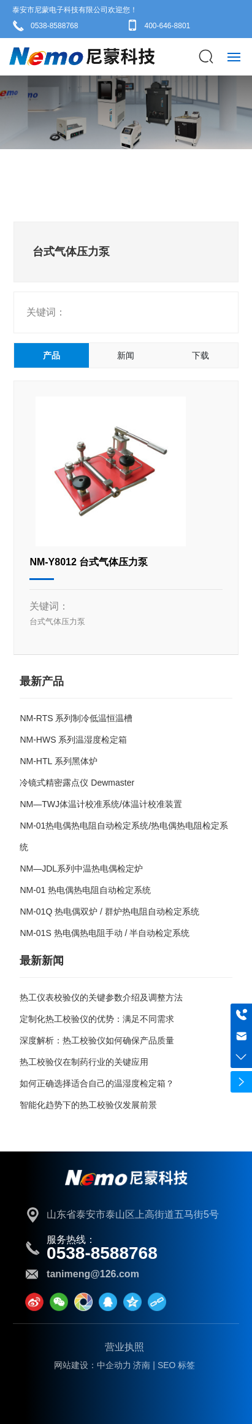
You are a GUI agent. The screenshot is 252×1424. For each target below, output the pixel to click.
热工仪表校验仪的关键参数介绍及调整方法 (101, 997)
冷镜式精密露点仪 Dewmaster (77, 782)
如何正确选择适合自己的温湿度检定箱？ (97, 1083)
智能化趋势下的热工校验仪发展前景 (88, 1105)
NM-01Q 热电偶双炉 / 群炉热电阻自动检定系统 (109, 911)
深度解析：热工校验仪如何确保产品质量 (97, 1040)
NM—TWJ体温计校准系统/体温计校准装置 (100, 804)
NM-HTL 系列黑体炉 (58, 761)
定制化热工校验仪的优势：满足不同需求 (97, 1019)
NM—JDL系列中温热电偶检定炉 (81, 868)
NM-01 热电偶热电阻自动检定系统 (85, 890)
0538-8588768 (54, 25)
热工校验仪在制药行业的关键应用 (84, 1062)
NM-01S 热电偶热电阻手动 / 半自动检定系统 (104, 933)
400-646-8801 (168, 25)
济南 (141, 1365)
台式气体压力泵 (57, 621)
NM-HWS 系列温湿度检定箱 (73, 740)
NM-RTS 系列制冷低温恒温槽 (76, 718)
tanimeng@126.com (93, 1274)
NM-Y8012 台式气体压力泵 (88, 562)
